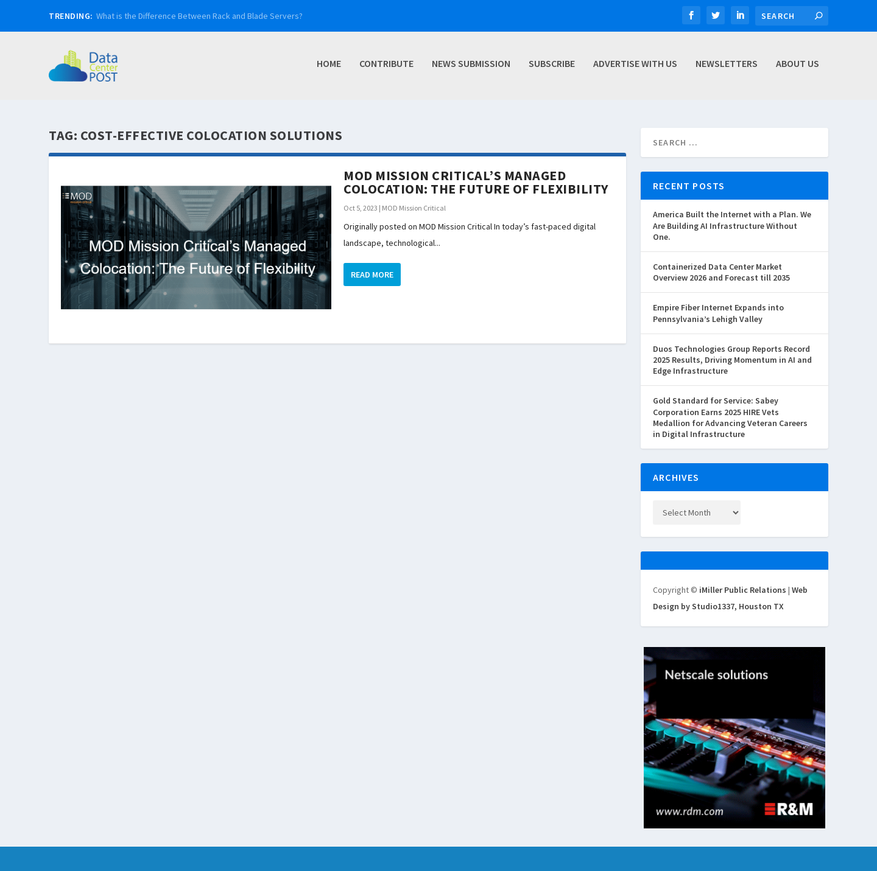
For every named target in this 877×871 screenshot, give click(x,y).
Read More (372, 275)
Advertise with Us (635, 68)
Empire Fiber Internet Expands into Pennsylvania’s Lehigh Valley (718, 314)
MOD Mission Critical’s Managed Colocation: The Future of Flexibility (475, 183)
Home (329, 68)
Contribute (386, 68)
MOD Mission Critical (414, 209)
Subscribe (552, 68)
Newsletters (727, 68)
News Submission (471, 68)
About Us (797, 68)
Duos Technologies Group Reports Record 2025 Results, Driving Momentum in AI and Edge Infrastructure (732, 360)
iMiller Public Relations (742, 591)
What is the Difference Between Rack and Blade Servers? (199, 15)
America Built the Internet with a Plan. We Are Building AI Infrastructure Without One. (732, 226)
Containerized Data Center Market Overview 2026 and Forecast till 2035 (721, 273)
